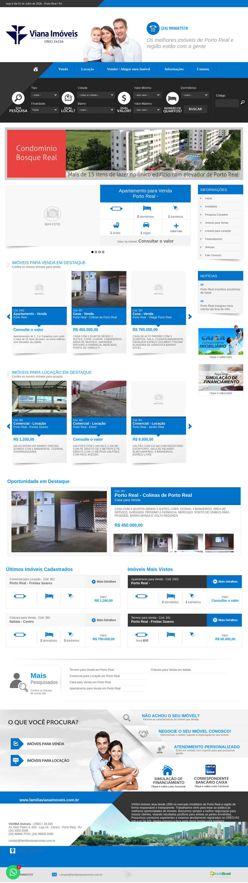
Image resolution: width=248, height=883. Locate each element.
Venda (63, 69)
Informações (174, 69)
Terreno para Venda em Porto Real (92, 670)
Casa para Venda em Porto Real (90, 682)
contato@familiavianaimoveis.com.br (32, 840)
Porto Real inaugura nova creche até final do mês (216, 307)
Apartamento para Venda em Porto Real (95, 688)
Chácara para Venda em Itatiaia (171, 670)
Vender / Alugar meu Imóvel (128, 69)
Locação (87, 69)
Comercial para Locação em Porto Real (95, 676)
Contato (203, 69)
